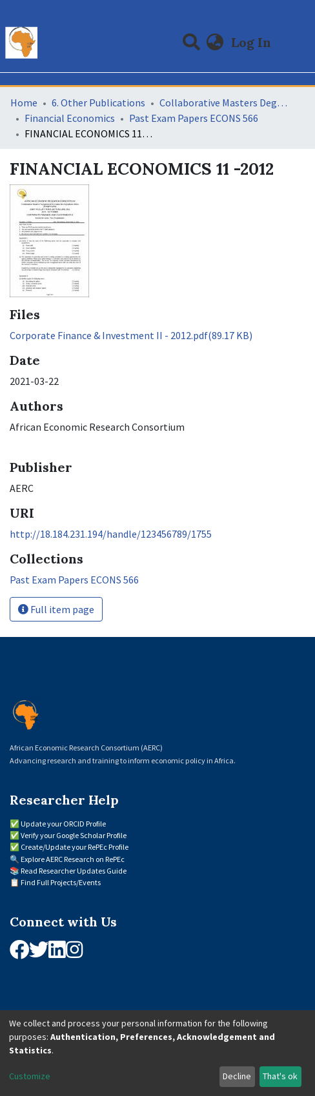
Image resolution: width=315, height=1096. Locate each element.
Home (23, 102)
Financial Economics (70, 118)
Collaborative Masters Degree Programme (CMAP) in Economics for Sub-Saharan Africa (224, 102)
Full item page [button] (56, 609)
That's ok (280, 1076)
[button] (215, 42)
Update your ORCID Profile (63, 823)
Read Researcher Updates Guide (74, 871)
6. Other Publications (98, 102)
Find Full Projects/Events (61, 882)
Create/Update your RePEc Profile (74, 847)
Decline (237, 1076)
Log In (252, 42)
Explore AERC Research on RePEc (73, 859)
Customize (29, 1076)
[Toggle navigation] (297, 42)
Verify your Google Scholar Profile (74, 835)
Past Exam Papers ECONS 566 (193, 118)
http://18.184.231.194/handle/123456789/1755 (111, 533)
